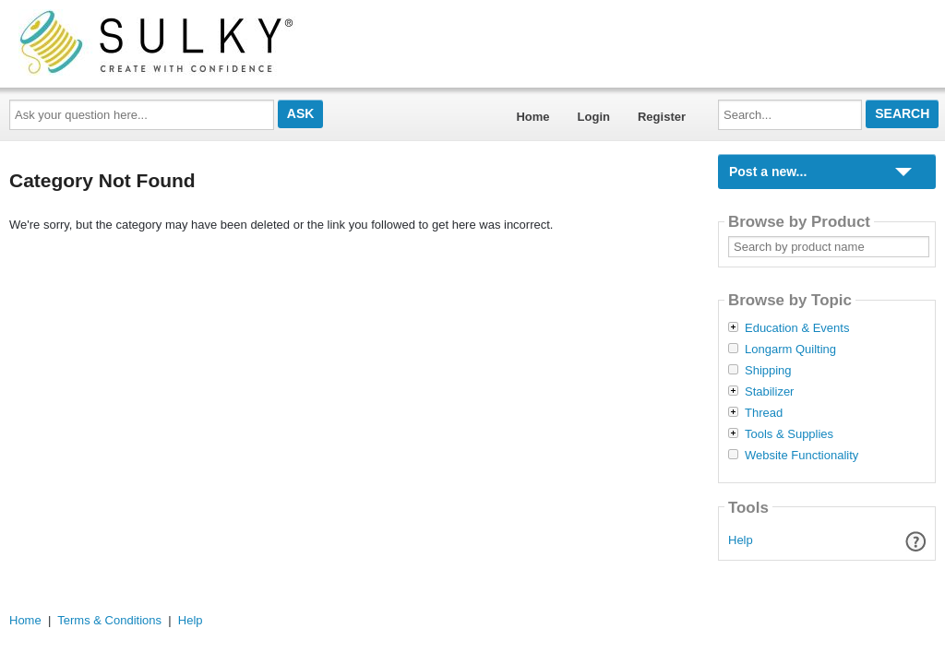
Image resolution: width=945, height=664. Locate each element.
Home (532, 117)
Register (662, 117)
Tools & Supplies (789, 434)
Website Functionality (801, 455)
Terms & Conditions (109, 620)
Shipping (768, 370)
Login (594, 117)
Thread (764, 413)
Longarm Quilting (790, 349)
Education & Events (797, 328)
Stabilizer (769, 391)
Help (740, 540)
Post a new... (768, 171)
